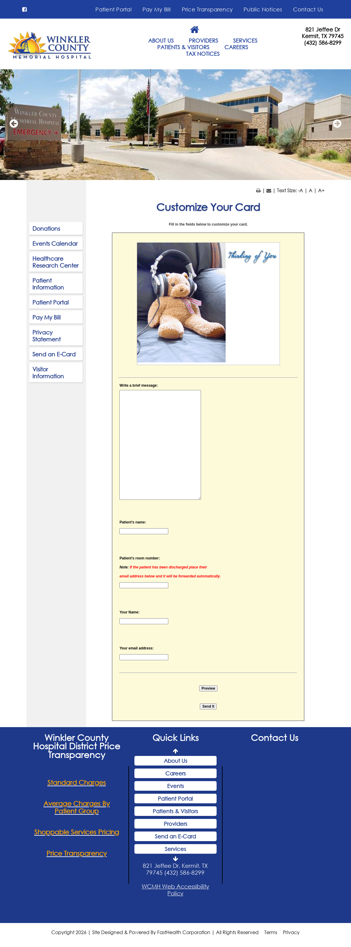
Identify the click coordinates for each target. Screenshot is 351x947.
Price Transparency (207, 9)
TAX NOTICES (203, 53)
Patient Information (48, 285)
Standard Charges (76, 783)
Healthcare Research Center (55, 263)
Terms (270, 933)
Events (175, 787)
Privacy (291, 933)
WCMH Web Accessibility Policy (175, 891)
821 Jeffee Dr (322, 29)
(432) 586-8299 (322, 42)
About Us (175, 761)
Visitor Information (48, 373)
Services (175, 850)
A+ (321, 191)
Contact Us (308, 9)
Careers (175, 774)
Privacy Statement (46, 336)
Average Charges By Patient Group (77, 808)
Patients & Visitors (175, 812)
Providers (175, 824)
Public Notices (263, 9)
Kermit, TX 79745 (323, 36)
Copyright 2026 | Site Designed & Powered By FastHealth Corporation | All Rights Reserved (155, 933)
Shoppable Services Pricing (76, 833)
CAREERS (236, 47)
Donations (46, 229)
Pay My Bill (156, 9)
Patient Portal (113, 9)
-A (300, 191)
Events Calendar (55, 244)
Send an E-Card (54, 355)
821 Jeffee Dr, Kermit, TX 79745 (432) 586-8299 (175, 870)
